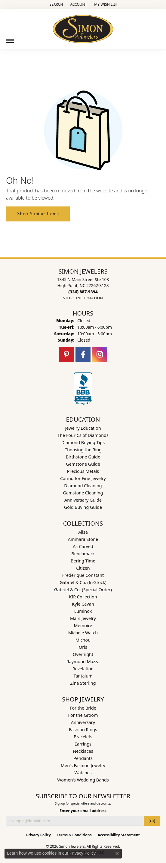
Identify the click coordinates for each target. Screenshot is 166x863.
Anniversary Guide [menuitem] (83, 500)
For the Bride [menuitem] (83, 708)
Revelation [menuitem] (83, 669)
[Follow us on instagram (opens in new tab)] (99, 354)
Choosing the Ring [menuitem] (83, 449)
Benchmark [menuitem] (82, 553)
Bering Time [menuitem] (83, 561)
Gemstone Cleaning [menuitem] (83, 493)
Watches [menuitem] (82, 773)
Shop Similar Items (38, 214)
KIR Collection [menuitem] (83, 597)
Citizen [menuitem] (83, 568)
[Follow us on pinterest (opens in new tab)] (66, 354)
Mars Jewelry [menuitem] (83, 618)
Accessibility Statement (119, 835)
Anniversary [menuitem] (83, 722)
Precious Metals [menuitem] (83, 471)
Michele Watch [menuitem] (83, 633)
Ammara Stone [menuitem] (83, 539)
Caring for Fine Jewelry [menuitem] (83, 478)
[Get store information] (83, 298)
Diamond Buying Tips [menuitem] (83, 442)
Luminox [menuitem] (83, 611)
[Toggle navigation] (10, 41)
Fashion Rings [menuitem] (83, 729)
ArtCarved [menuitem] (83, 546)
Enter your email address (83, 810)
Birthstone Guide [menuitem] (83, 457)
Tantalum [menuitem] (82, 676)
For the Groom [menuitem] (83, 715)
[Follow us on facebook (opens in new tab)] (83, 354)
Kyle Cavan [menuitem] (83, 604)
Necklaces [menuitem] (83, 751)
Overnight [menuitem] (83, 654)
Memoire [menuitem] (83, 625)
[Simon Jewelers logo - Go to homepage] (83, 27)
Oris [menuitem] (83, 647)
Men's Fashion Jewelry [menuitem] (83, 765)
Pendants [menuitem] (83, 758)
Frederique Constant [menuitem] (83, 575)
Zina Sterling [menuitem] (83, 683)
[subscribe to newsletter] (152, 821)
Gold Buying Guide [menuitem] (83, 507)
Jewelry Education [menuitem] (83, 428)
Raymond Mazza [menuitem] (83, 661)
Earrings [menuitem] (83, 744)
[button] (55, 4)
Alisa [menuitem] (83, 532)
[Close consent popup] (117, 853)
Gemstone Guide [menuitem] (83, 464)
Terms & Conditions (74, 835)
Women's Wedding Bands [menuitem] (83, 780)
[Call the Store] (82, 292)
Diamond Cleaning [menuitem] (83, 485)
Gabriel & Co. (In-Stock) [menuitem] (83, 582)
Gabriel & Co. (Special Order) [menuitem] (83, 589)
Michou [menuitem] (83, 640)
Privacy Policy (38, 835)
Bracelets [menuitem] (83, 737)
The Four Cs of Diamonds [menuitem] (83, 435)
